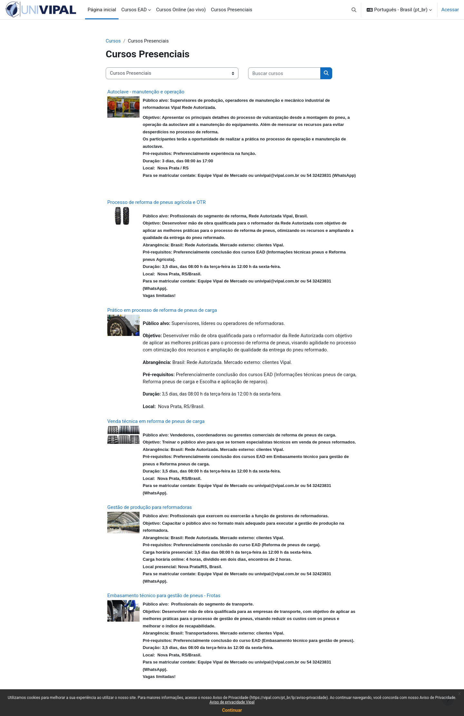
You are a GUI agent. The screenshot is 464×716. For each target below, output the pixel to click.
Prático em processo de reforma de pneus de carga (162, 310)
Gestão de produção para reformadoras (149, 508)
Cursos (113, 41)
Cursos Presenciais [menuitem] (231, 10)
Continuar (232, 710)
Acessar (450, 10)
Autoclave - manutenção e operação (145, 92)
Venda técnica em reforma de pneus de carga (156, 422)
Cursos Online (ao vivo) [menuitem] (181, 10)
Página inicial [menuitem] (102, 10)
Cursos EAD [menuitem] (134, 10)
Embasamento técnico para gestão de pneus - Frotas (163, 596)
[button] (354, 9)
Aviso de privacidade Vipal (232, 702)
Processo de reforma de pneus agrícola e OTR (156, 202)
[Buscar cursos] (284, 74)
